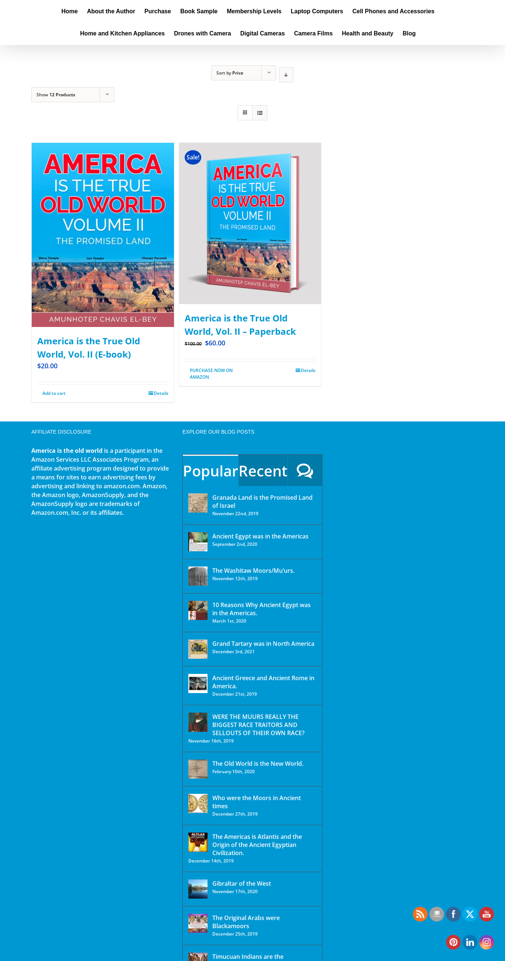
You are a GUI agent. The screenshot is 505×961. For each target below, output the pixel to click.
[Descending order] (286, 74)
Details (161, 393)
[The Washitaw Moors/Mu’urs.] (198, 576)
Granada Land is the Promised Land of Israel (262, 501)
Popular (210, 471)
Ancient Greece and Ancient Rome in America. (263, 682)
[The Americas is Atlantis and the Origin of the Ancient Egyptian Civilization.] (198, 842)
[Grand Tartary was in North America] (198, 649)
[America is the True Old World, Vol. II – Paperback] (250, 223)
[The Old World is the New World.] (198, 769)
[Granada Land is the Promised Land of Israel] (198, 503)
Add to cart (54, 393)
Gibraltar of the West (241, 883)
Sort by (229, 73)
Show (55, 95)
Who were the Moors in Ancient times (256, 802)
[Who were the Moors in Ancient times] (198, 803)
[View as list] (259, 113)
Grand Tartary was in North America (263, 644)
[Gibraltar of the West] (198, 889)
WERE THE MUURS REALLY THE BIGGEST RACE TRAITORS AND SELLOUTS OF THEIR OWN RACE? (258, 725)
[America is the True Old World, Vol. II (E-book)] (103, 235)
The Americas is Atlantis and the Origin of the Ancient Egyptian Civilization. (257, 845)
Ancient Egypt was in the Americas (260, 536)
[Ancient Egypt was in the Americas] (198, 541)
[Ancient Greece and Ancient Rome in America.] (198, 683)
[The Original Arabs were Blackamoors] (198, 923)
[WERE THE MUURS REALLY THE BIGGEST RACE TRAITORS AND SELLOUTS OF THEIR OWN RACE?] (198, 722)
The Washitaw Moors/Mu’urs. (253, 570)
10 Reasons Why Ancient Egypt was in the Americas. (261, 609)
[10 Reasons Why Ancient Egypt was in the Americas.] (198, 610)
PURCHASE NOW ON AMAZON (211, 373)
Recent (263, 471)
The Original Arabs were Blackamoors (246, 922)
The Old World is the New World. (257, 764)
